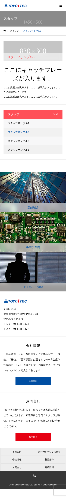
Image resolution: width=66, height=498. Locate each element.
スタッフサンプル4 (18, 123)
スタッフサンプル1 (18, 149)
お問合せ (33, 437)
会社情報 (33, 381)
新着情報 (49, 467)
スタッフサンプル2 (18, 141)
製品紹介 (49, 459)
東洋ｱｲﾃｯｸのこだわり (49, 451)
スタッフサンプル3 (18, 132)
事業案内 (16, 451)
